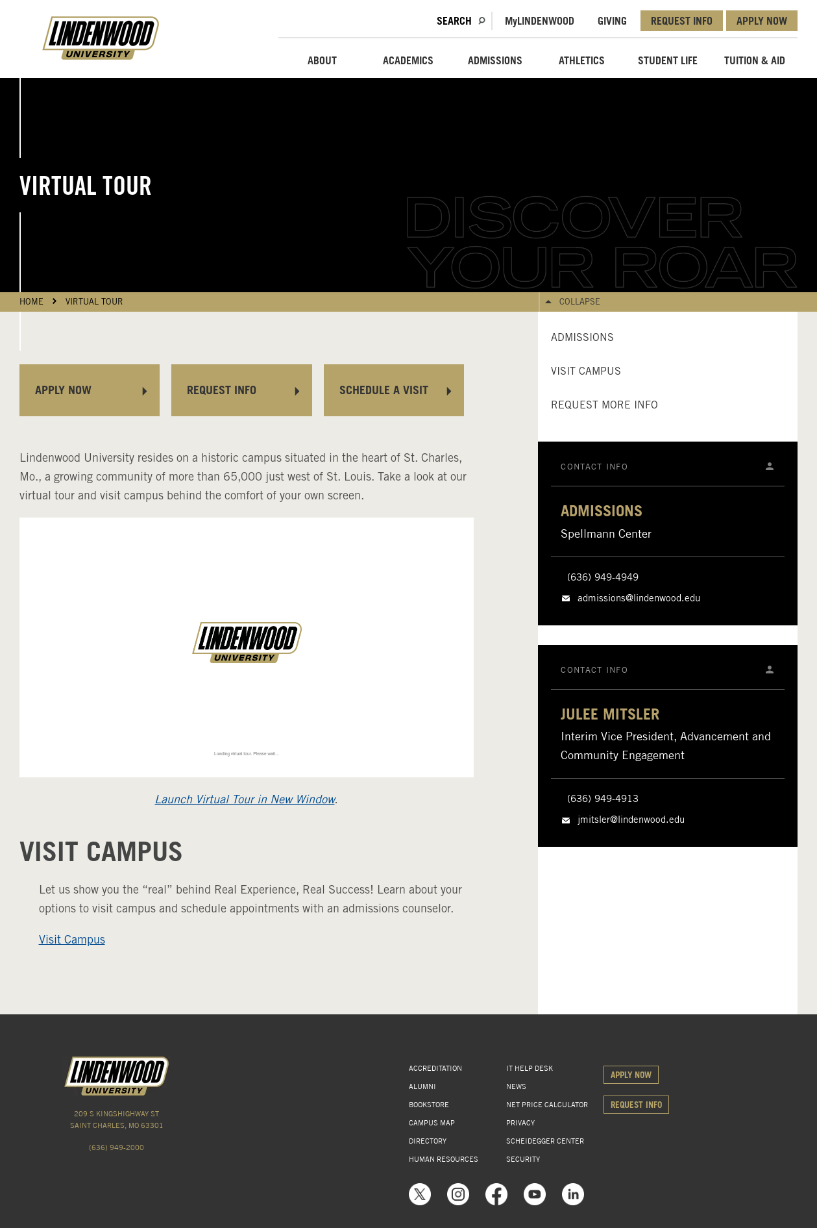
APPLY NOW (762, 20)
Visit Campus (72, 939)
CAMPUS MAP (432, 1122)
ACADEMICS (408, 60)
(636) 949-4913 (603, 799)
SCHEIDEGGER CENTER (545, 1141)
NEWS (516, 1086)
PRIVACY (520, 1122)
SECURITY (523, 1159)
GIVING (612, 20)
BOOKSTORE (429, 1104)
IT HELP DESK (529, 1068)
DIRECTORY (427, 1141)
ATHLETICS (582, 60)
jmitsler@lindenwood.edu (631, 819)
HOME (31, 302)
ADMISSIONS (495, 60)
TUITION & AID (754, 60)
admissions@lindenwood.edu (639, 598)
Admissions (582, 337)
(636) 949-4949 (603, 577)
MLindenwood (539, 20)
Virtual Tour (94, 302)
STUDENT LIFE (668, 60)
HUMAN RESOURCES (443, 1159)
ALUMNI (422, 1086)
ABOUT (322, 60)
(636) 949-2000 (116, 1147)
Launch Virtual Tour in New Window (244, 799)
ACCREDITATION (435, 1068)
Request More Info (604, 405)
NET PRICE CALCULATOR (547, 1104)
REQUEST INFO (682, 20)
